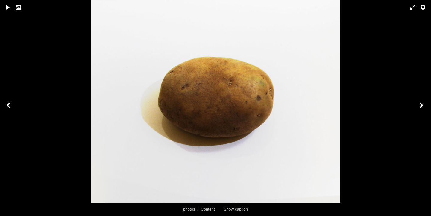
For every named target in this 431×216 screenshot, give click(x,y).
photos (189, 209)
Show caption (236, 209)
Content (208, 209)
